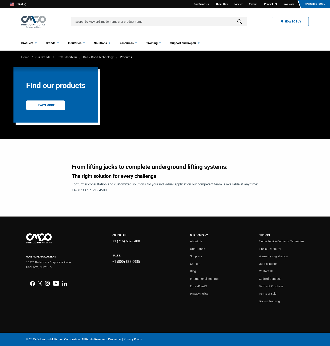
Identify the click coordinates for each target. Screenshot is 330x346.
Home (25, 57)
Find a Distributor (270, 249)
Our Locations (268, 264)
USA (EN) (18, 4)
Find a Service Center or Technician (281, 241)
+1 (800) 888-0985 (126, 261)
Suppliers (196, 256)
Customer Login (314, 4)
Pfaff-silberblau (67, 57)
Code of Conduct (270, 279)
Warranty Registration (273, 256)
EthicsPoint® (198, 286)
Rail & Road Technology (98, 57)
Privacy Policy (199, 294)
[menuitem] (30, 42)
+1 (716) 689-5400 (126, 241)
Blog (193, 271)
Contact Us (266, 271)
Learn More (46, 105)
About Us (196, 241)
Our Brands (42, 57)
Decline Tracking (269, 301)
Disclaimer (115, 339)
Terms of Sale (267, 294)
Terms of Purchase (271, 286)
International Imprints (204, 279)
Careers (195, 264)
